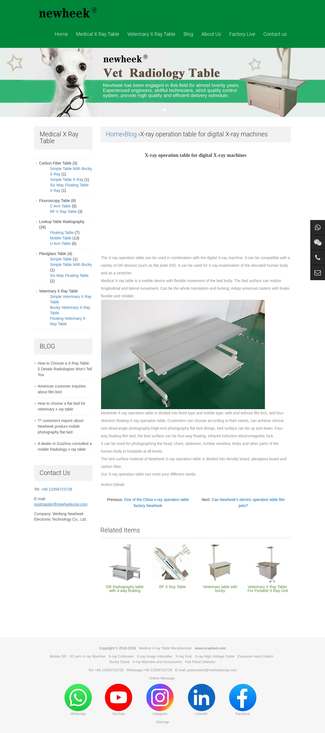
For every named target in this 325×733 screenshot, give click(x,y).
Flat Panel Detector (200, 662)
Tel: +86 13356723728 (105, 670)
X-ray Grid (184, 656)
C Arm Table (60, 206)
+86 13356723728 (56, 489)
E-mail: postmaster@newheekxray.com (206, 670)
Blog (188, 34)
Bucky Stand (119, 662)
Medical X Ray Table (97, 34)
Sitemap (162, 722)
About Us (211, 34)
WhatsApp (78, 700)
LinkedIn (201, 700)
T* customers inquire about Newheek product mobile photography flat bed (60, 426)
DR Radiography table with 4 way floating (125, 589)
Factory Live (242, 34)
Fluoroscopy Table (54, 200)
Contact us (275, 34)
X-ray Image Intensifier (155, 656)
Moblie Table (60, 238)
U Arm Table (60, 243)
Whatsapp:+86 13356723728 (149, 670)
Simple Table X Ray (66, 179)
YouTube (118, 700)
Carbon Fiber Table (55, 163)
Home (61, 34)
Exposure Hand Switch (256, 656)
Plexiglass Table (52, 253)
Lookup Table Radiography (61, 221)
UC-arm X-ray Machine (87, 656)
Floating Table (62, 232)
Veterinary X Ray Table (151, 34)
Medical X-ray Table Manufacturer (165, 648)
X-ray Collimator (121, 656)
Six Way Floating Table (69, 275)
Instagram (160, 700)
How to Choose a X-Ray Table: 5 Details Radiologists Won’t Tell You (65, 369)
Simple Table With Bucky (71, 264)
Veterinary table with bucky (220, 589)
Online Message (162, 678)
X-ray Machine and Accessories (157, 662)
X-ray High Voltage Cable (215, 656)
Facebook (242, 700)
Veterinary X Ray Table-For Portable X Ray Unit (267, 589)
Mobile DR (58, 656)
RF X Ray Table (172, 587)
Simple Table (61, 259)
